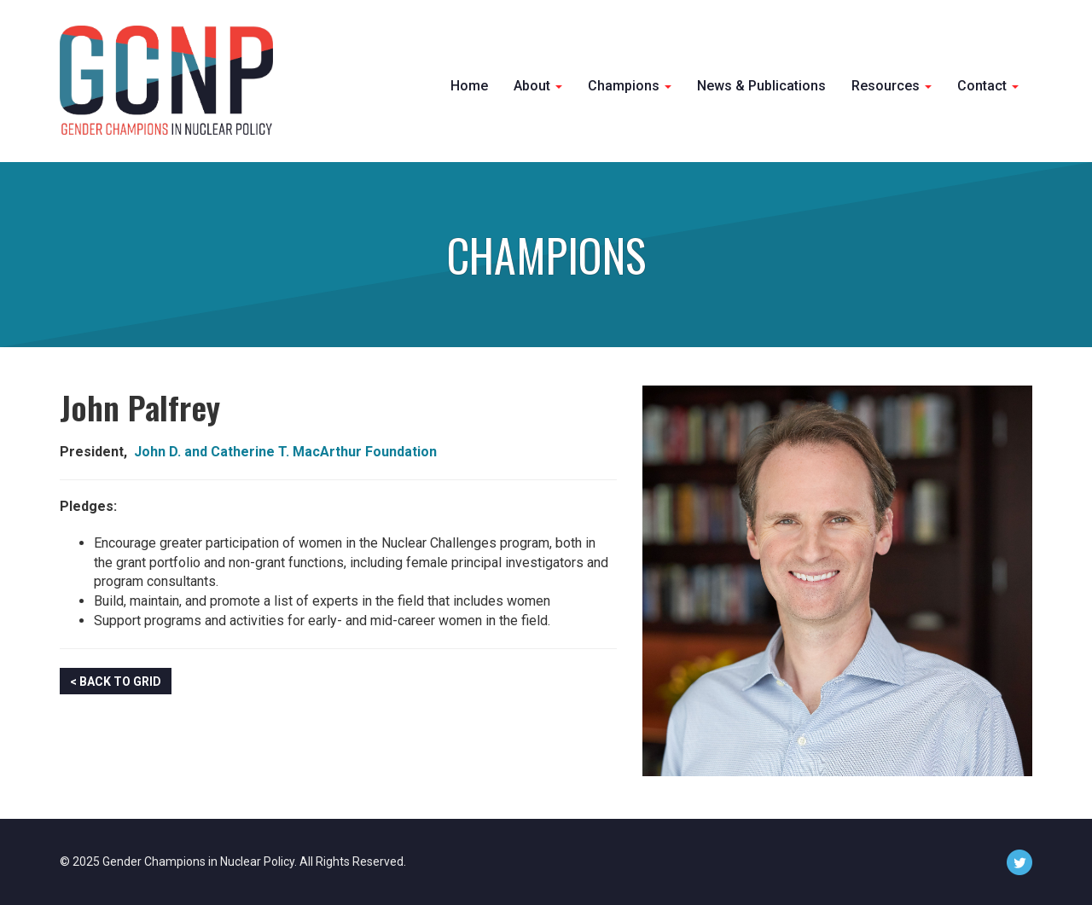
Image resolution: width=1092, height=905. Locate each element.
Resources (891, 86)
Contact (988, 86)
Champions (629, 86)
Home (469, 86)
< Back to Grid (115, 681)
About (538, 86)
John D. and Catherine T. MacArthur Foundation (285, 452)
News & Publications (761, 86)
